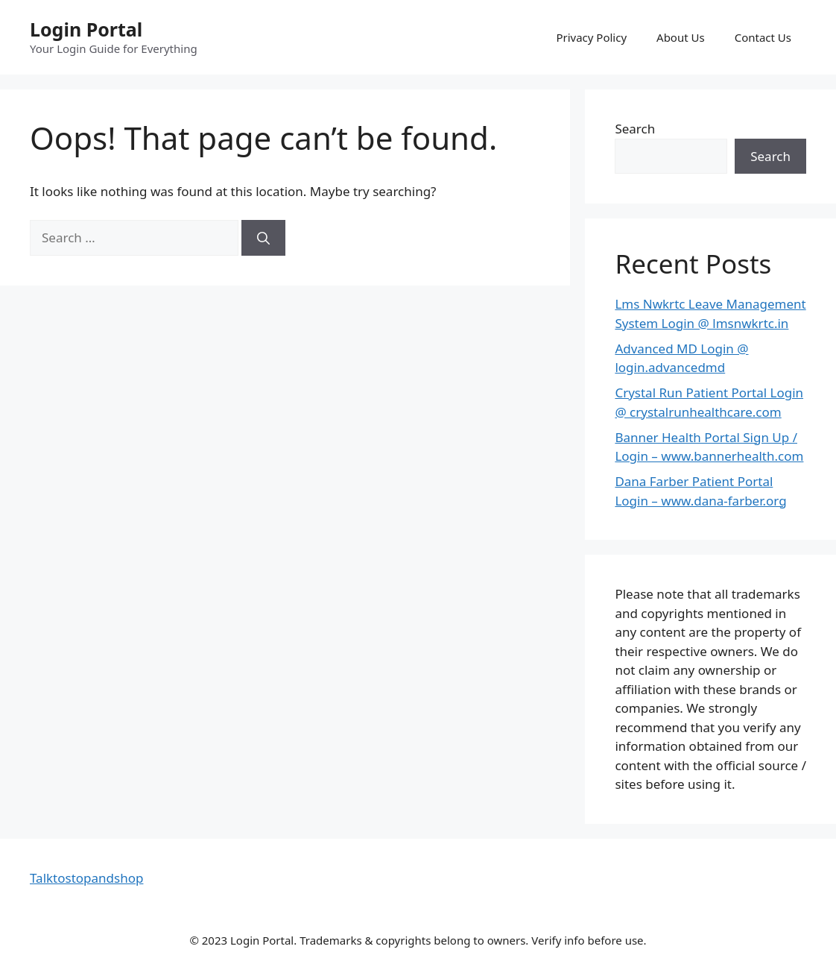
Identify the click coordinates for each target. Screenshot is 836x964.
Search (635, 128)
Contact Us (763, 37)
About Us (680, 37)
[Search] (263, 238)
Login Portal (86, 29)
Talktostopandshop (86, 877)
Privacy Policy (591, 37)
